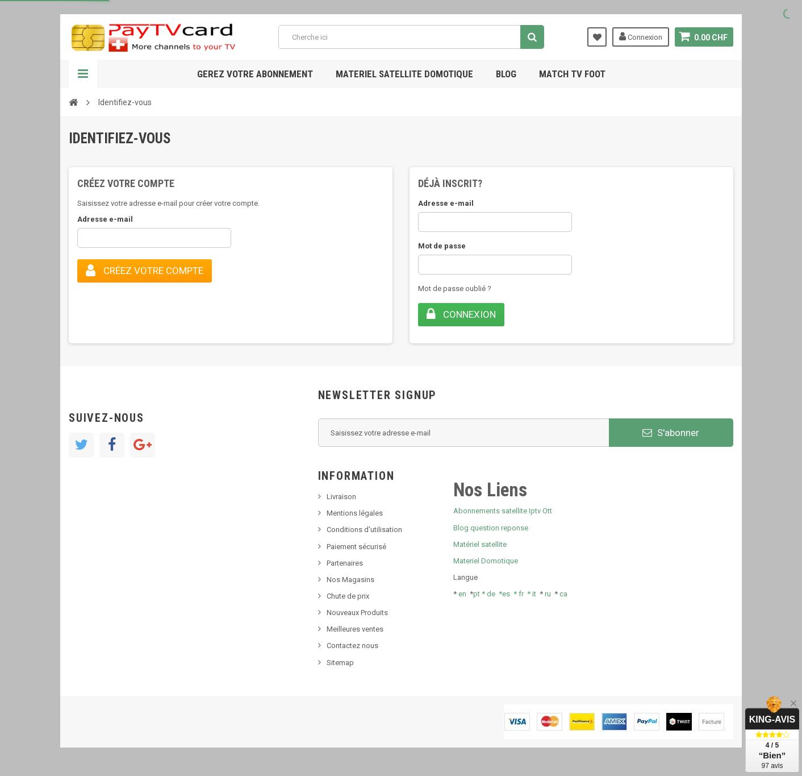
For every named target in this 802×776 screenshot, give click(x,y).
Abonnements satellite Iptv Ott (502, 511)
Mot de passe (442, 246)
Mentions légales (355, 513)
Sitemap (340, 662)
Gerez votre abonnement (255, 74)
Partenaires (345, 563)
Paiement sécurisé (356, 546)
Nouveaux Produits (357, 612)
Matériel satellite (480, 544)
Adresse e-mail (105, 219)
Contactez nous (352, 645)
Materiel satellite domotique (404, 74)
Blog (506, 74)
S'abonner (670, 432)
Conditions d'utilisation (364, 529)
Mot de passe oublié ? (454, 288)
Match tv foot (572, 74)
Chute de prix (348, 596)
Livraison (341, 496)
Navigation (83, 74)
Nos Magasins (350, 579)
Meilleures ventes (355, 629)
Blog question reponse (490, 528)
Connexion (640, 36)
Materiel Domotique (485, 561)
